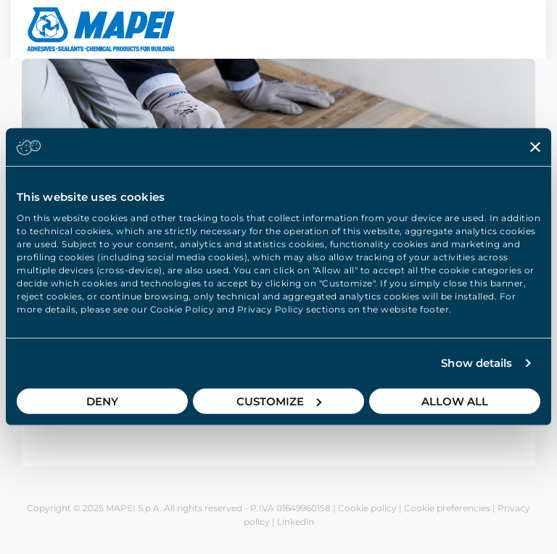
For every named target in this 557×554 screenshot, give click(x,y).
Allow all (454, 401)
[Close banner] (535, 147)
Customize (278, 401)
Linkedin (295, 521)
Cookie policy (367, 508)
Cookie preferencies (447, 508)
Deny (102, 401)
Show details (476, 363)
